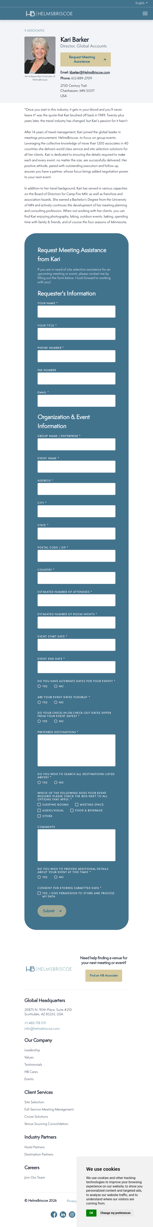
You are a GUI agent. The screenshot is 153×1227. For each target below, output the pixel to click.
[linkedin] (63, 1216)
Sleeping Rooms (55, 805)
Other (47, 816)
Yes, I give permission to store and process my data (78, 895)
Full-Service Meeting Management (49, 1110)
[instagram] (72, 1216)
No (61, 686)
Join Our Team (34, 1179)
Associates (35, 30)
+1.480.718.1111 (35, 1024)
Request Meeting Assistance (82, 59)
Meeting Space (92, 805)
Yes (45, 686)
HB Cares (31, 1073)
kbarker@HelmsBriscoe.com (90, 72)
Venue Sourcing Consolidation (46, 1125)
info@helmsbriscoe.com (42, 1030)
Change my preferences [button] (116, 1213)
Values (29, 1058)
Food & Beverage (89, 810)
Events (29, 1080)
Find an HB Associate (104, 977)
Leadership (32, 1051)
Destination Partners (38, 1155)
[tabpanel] (76, 166)
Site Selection (34, 1103)
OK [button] (91, 1213)
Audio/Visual (53, 810)
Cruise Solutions (36, 1118)
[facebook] (54, 1216)
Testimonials (33, 1066)
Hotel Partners (34, 1148)
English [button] (140, 3)
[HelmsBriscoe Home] (49, 13)
